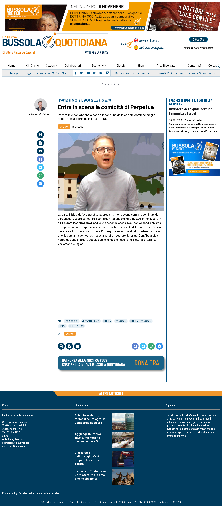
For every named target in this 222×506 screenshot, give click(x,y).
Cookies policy (26, 493)
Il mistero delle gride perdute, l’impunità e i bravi (191, 111)
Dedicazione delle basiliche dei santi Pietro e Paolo (150, 73)
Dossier (122, 65)
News (148, 40)
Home (11, 65)
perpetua (107, 320)
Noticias (151, 47)
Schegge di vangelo (20, 73)
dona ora (198, 39)
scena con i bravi (76, 325)
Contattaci (194, 65)
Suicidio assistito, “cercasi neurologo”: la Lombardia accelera (90, 418)
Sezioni (51, 65)
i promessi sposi (71, 320)
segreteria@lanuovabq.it (15, 442)
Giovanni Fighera (40, 114)
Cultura (117, 84)
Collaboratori (73, 65)
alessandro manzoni (91, 320)
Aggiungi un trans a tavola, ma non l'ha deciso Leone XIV (88, 437)
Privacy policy (9, 493)
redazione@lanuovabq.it (15, 439)
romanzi (62, 325)
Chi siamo (32, 65)
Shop (140, 65)
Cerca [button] (214, 65)
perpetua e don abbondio (141, 320)
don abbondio (121, 320)
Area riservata (166, 65)
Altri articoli (111, 393)
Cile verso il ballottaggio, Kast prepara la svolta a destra (87, 458)
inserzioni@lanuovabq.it (15, 446)
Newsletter (199, 48)
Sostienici (98, 65)
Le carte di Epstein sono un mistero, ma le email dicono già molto (91, 474)
